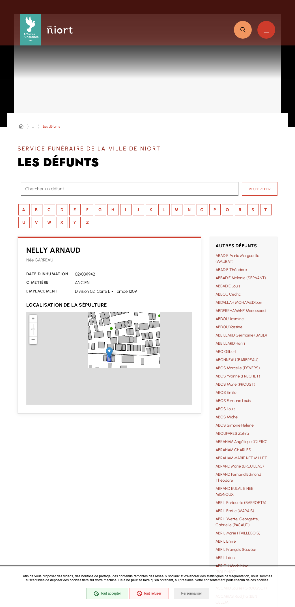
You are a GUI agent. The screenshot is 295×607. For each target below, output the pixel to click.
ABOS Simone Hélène (235, 425)
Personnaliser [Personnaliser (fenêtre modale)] (192, 594)
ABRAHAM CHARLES (233, 449)
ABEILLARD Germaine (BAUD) (241, 335)
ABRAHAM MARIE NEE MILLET (241, 458)
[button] (243, 30)
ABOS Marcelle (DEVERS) (238, 368)
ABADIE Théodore (231, 269)
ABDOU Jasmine (230, 318)
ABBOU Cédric (228, 294)
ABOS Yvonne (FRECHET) (238, 376)
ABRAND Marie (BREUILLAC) (240, 466)
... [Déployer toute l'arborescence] (33, 126)
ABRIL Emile (226, 541)
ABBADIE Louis (228, 286)
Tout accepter (106, 594)
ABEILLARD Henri (230, 343)
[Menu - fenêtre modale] (266, 30)
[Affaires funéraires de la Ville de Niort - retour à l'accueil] (30, 29)
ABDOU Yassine (229, 327)
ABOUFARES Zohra (232, 433)
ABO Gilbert (226, 351)
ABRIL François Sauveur (236, 549)
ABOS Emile (226, 392)
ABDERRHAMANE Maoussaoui (241, 310)
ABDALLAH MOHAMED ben (239, 302)
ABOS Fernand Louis (233, 400)
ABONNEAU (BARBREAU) (237, 359)
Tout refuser (148, 594)
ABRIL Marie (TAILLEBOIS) (238, 533)
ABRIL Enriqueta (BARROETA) (241, 502)
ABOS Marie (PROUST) (235, 384)
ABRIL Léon (225, 557)
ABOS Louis (225, 409)
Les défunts (51, 126)
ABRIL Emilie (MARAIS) (235, 510)
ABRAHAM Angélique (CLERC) (242, 441)
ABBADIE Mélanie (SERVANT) (241, 278)
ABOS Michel (227, 417)
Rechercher (259, 189)
